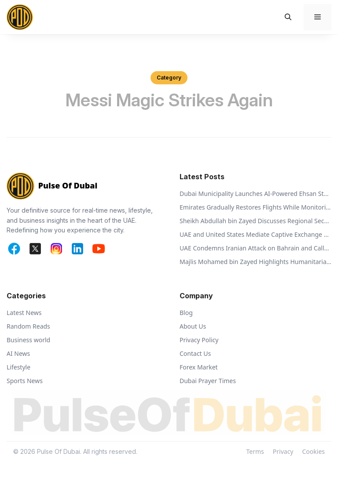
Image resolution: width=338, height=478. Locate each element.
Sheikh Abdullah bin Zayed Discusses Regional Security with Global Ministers (255, 221)
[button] (288, 17)
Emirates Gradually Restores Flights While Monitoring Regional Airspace (255, 207)
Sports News (25, 381)
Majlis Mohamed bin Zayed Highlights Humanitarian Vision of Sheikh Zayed (255, 261)
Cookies (313, 451)
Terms (255, 451)
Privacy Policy (199, 340)
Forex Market (199, 367)
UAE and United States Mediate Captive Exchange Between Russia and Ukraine (255, 234)
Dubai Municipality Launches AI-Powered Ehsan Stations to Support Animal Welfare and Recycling (255, 193)
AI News (18, 353)
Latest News (24, 312)
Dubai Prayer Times (208, 381)
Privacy (283, 451)
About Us (193, 326)
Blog (186, 312)
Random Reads (28, 326)
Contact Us (195, 353)
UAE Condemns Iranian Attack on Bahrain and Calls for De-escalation (255, 248)
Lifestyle (18, 367)
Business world (28, 340)
